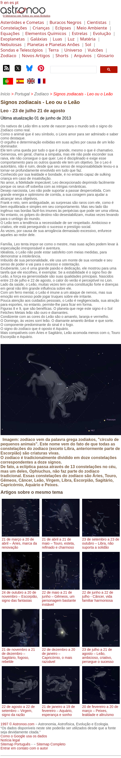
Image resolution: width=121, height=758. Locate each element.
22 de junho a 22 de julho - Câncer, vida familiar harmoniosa (101, 594)
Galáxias (38, 39)
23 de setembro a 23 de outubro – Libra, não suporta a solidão (101, 541)
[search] (73, 69)
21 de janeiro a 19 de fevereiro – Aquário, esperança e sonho (61, 709)
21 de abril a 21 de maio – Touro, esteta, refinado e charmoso (61, 541)
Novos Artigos (36, 55)
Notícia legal (10, 740)
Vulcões (95, 50)
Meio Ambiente (92, 28)
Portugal (22, 94)
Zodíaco (8, 55)
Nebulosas (11, 44)
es (12, 3)
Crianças (41, 28)
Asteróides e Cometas (22, 22)
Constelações (14, 28)
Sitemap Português (15, 744)
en (6, 3)
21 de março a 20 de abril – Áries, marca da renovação (20, 541)
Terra (53, 50)
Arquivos (83, 55)
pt (16, 3)
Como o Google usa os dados (24, 736)
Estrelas (79, 33)
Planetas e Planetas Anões (53, 44)
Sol (88, 44)
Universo (73, 50)
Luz (71, 39)
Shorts (61, 55)
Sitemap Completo (51, 744)
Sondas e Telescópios (22, 50)
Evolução (102, 33)
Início (5, 94)
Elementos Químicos (45, 33)
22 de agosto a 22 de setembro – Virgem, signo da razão (20, 709)
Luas (57, 39)
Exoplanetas (13, 39)
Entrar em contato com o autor (24, 748)
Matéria (88, 39)
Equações (10, 33)
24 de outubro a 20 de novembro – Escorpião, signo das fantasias (20, 594)
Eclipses (63, 28)
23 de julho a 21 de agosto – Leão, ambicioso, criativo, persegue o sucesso (101, 653)
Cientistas (96, 22)
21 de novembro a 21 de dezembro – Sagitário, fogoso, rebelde (20, 653)
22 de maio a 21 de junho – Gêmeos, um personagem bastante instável (61, 596)
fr (2, 3)
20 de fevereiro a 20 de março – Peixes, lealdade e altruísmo (101, 709)
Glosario (105, 55)
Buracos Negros (65, 22)
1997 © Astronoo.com (17, 724)
